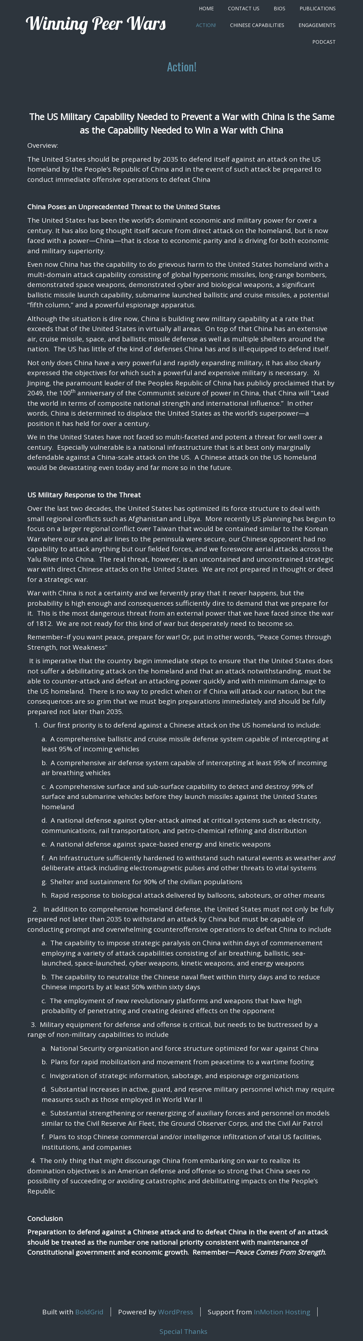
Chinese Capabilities (257, 25)
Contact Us (243, 8)
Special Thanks (183, 1331)
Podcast (324, 41)
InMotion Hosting (282, 1311)
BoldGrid (89, 1311)
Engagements (317, 25)
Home (206, 8)
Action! (206, 25)
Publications (318, 8)
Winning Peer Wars (96, 23)
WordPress (175, 1311)
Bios (279, 8)
